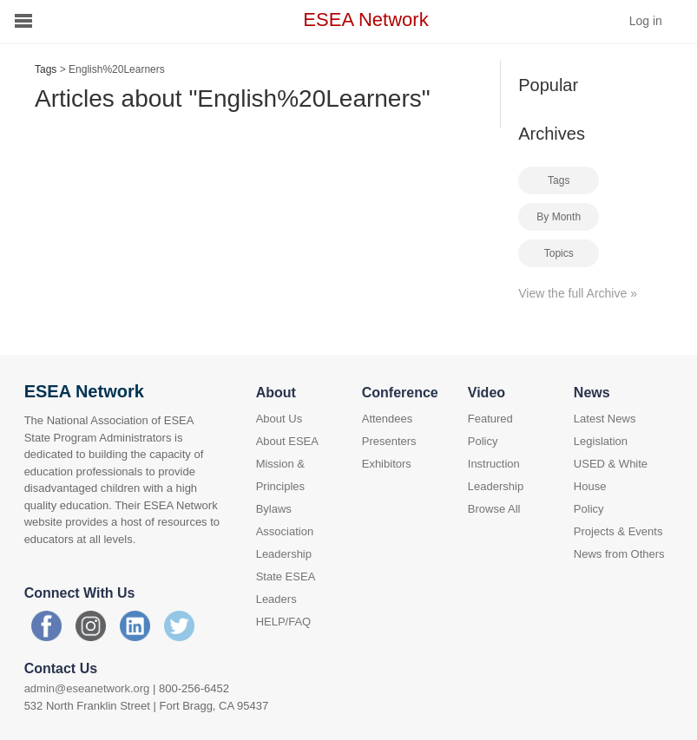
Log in (645, 21)
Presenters (389, 441)
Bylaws (274, 508)
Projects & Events (618, 531)
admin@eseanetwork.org (87, 688)
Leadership (495, 486)
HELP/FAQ (284, 621)
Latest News (605, 418)
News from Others (619, 553)
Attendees (387, 418)
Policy (483, 441)
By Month (558, 217)
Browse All (494, 508)
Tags (45, 69)
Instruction (494, 463)
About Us (279, 418)
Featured (490, 418)
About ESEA (287, 441)
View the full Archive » (577, 293)
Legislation (601, 441)
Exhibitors (386, 463)
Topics (559, 253)
